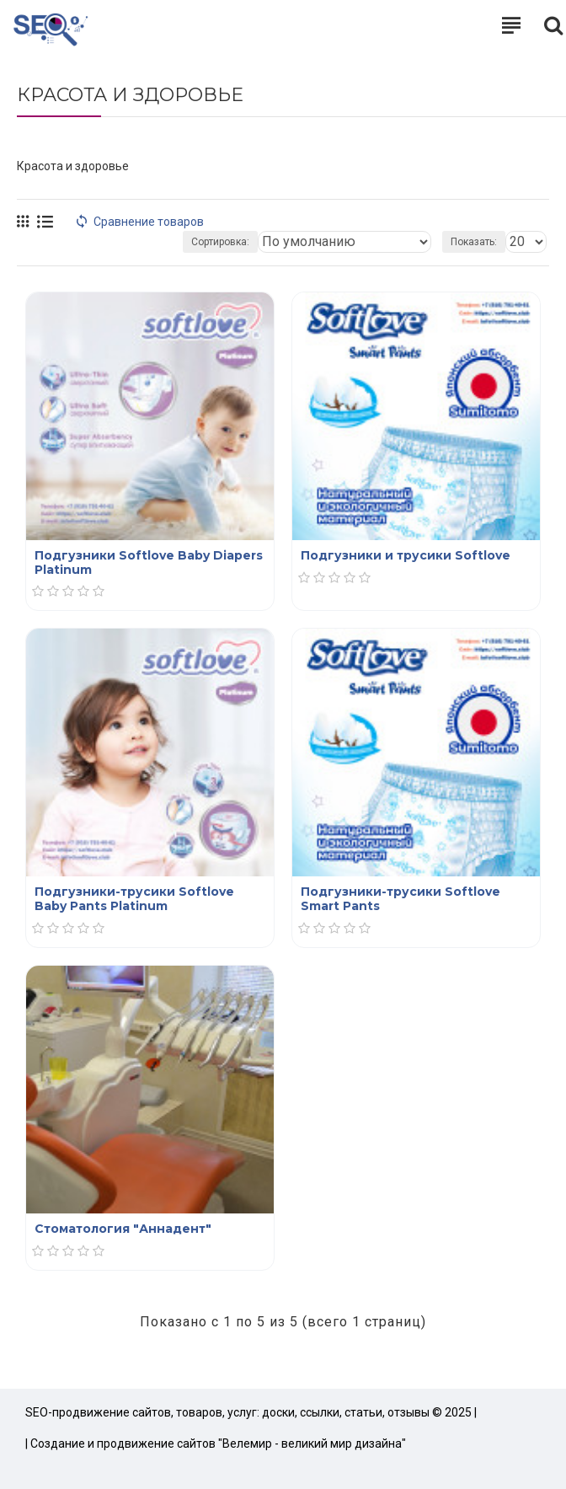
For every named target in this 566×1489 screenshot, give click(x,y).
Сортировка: (220, 242)
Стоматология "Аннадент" (123, 1229)
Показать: (474, 242)
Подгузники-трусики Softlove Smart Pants (400, 899)
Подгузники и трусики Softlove (405, 556)
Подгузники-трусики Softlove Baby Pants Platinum (134, 899)
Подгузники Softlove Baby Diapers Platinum (149, 563)
